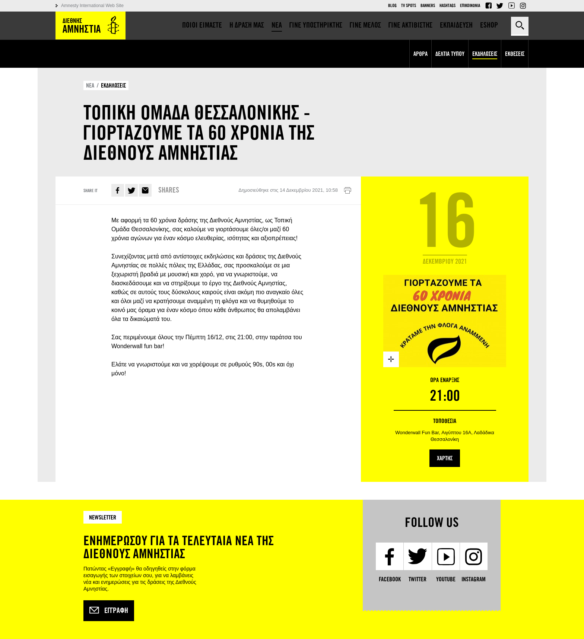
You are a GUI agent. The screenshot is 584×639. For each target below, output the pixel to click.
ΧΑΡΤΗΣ (445, 458)
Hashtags (447, 5)
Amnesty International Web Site (92, 5)
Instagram (523, 5)
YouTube (511, 5)
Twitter (499, 5)
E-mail (145, 190)
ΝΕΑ (90, 85)
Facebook (488, 5)
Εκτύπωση (347, 191)
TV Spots (408, 5)
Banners (427, 5)
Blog (392, 5)
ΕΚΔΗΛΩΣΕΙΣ (113, 85)
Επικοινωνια (470, 5)
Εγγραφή (108, 610)
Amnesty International (90, 25)
